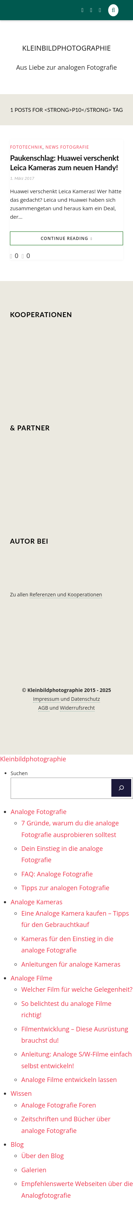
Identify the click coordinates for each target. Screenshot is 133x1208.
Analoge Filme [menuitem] (31, 978)
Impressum (47, 698)
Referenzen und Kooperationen (65, 594)
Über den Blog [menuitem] (42, 1155)
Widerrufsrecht (77, 707)
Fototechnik (26, 147)
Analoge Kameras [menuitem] (36, 902)
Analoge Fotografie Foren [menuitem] (58, 1105)
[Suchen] (121, 788)
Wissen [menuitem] (21, 1093)
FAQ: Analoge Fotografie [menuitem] (57, 874)
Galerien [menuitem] (33, 1170)
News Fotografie (67, 147)
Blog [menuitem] (17, 1144)
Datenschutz (85, 698)
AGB (44, 707)
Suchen (19, 773)
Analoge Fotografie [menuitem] (39, 811)
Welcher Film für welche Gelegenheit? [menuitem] (77, 989)
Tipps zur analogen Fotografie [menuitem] (65, 887)
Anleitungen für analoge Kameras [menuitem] (71, 964)
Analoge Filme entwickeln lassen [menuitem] (69, 1079)
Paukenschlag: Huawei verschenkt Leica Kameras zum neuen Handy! (64, 162)
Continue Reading (64, 238)
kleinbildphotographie (66, 48)
